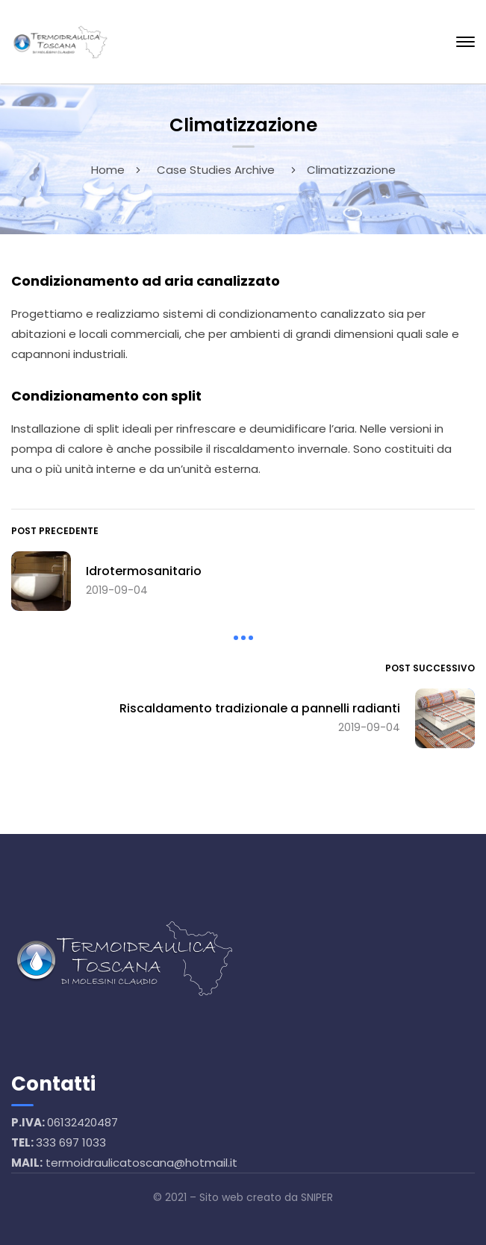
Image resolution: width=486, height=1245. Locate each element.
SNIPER (317, 1197)
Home (108, 170)
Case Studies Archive (216, 170)
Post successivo (430, 668)
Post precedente (55, 530)
